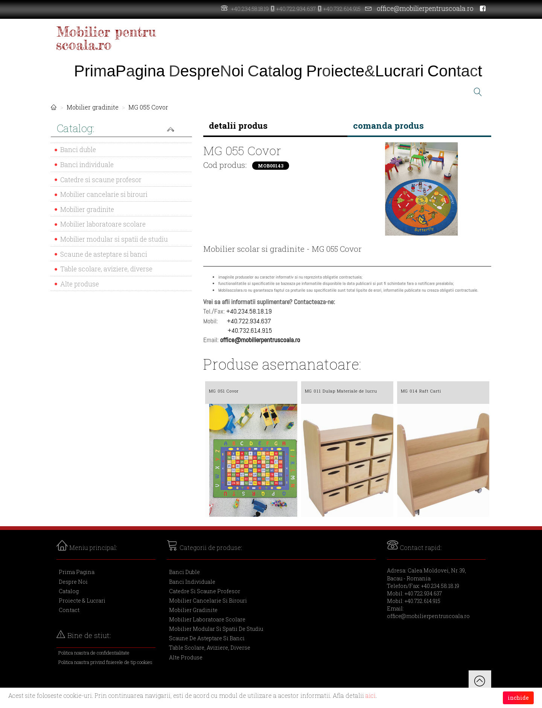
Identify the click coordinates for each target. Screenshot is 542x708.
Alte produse (79, 284)
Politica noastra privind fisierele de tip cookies (105, 662)
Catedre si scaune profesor (101, 179)
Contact (69, 610)
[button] (121, 129)
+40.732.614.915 (342, 8)
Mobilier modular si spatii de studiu (114, 239)
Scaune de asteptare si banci (103, 254)
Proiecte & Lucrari (82, 600)
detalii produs (238, 125)
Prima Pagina (76, 572)
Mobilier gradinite (93, 107)
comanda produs (388, 125)
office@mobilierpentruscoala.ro (425, 8)
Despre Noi (73, 581)
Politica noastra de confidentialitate (93, 653)
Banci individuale (87, 164)
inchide (518, 697)
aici (370, 695)
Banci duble (78, 149)
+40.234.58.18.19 (250, 8)
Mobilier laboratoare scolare (103, 224)
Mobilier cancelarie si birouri (104, 194)
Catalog (69, 591)
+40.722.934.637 (296, 8)
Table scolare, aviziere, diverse (106, 269)
